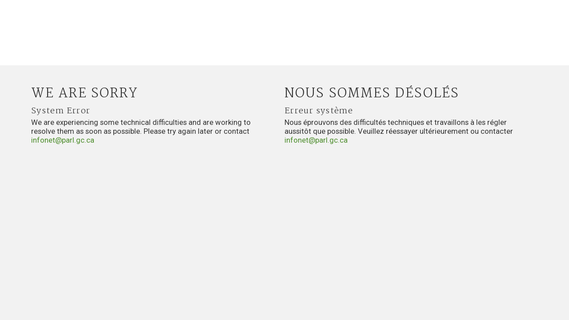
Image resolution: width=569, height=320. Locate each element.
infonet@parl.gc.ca (62, 140)
